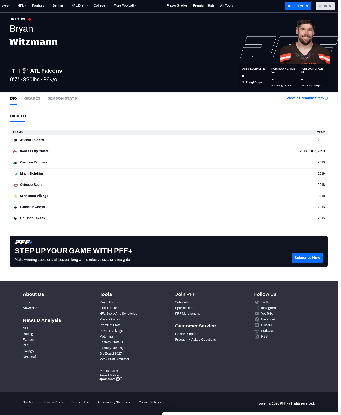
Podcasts (267, 331)
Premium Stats (109, 325)
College (28, 351)
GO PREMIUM (298, 6)
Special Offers (185, 308)
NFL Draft (30, 356)
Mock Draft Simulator (114, 359)
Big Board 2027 (110, 353)
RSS (264, 336)
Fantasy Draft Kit (111, 342)
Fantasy (28, 339)
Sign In (325, 6)
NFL (26, 328)
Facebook (268, 319)
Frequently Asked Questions (195, 339)
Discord (266, 325)
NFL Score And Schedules (118, 313)
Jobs (26, 302)
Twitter (266, 302)
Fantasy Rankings (112, 348)
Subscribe (182, 302)
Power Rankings (111, 331)
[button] (307, 264)
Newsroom (30, 308)
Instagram (268, 308)
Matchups (106, 336)
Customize (303, 387)
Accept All (303, 373)
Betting (28, 334)
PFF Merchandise (188, 313)
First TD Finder (110, 308)
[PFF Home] (6, 6)
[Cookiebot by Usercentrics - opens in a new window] (29, 406)
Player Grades (109, 319)
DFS (26, 345)
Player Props (108, 302)
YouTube (267, 313)
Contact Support (186, 334)
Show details (70, 406)
